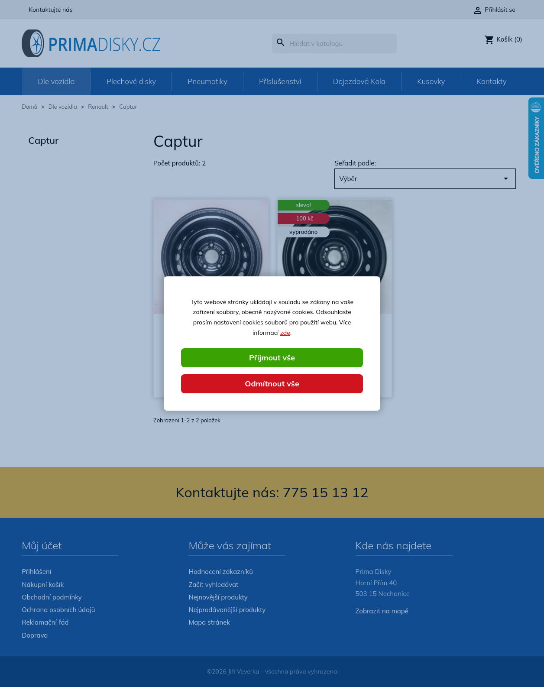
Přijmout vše (272, 358)
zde (285, 333)
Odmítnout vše (272, 384)
